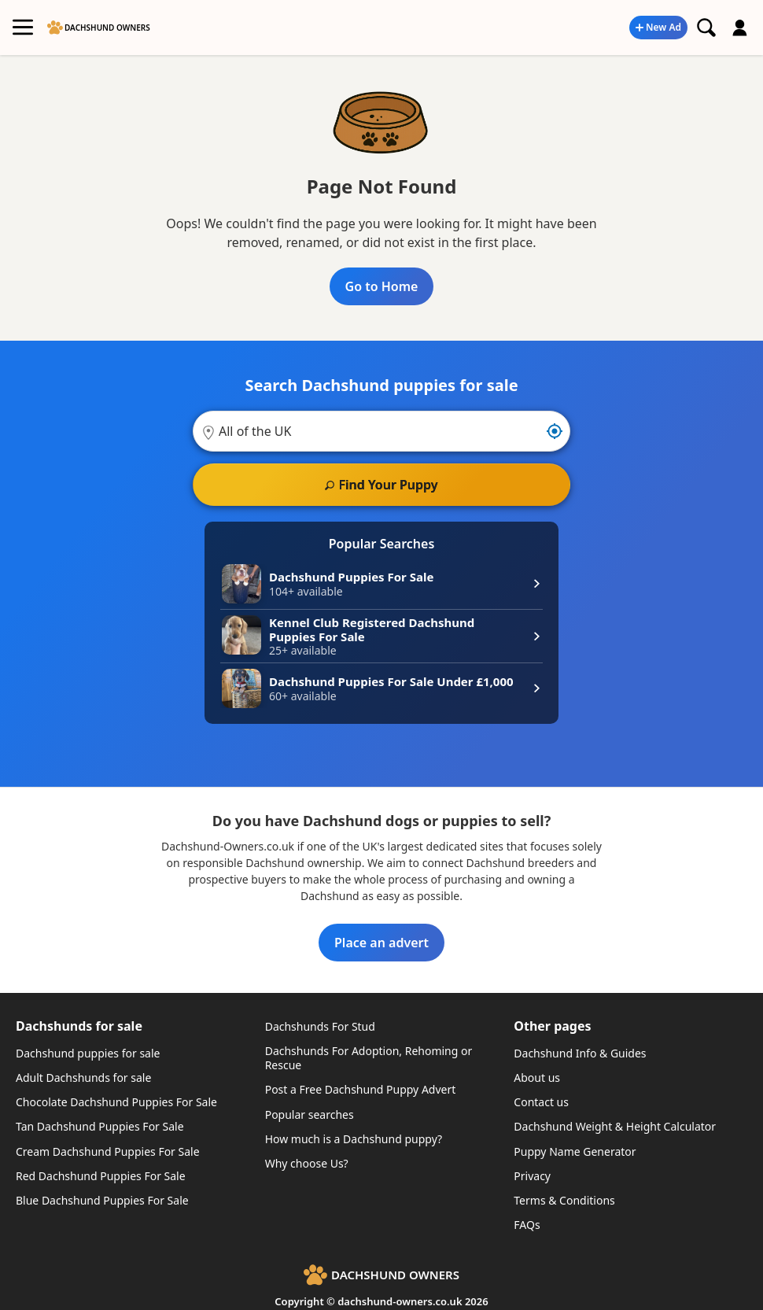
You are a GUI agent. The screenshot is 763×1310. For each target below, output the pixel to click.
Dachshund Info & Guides (580, 1053)
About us (537, 1077)
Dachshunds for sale (79, 1026)
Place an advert (381, 942)
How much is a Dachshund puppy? (353, 1138)
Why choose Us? (306, 1163)
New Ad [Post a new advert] (663, 27)
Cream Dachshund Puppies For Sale (108, 1151)
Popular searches (309, 1114)
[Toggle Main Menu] (23, 27)
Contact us (541, 1101)
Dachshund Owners (107, 27)
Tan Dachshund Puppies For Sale (100, 1126)
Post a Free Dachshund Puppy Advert (360, 1089)
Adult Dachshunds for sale (83, 1077)
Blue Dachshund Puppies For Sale (102, 1200)
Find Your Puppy (387, 484)
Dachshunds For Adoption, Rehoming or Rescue (369, 1057)
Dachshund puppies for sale (88, 1053)
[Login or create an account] (740, 27)
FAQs (527, 1224)
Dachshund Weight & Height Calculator (615, 1126)
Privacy (532, 1175)
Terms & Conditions (564, 1200)
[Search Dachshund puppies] (706, 27)
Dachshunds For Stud (320, 1026)
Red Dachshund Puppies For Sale (101, 1175)
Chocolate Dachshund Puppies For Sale (116, 1101)
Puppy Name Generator (575, 1151)
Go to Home (381, 286)
